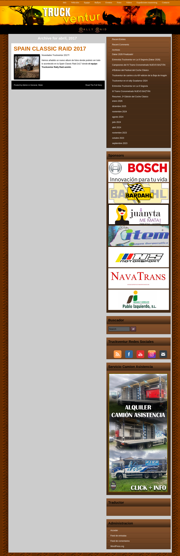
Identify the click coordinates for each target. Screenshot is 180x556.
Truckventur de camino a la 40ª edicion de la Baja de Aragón (139, 75)
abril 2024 (116, 127)
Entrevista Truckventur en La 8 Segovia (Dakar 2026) (136, 59)
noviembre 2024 (119, 111)
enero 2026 (117, 101)
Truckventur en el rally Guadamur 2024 (130, 81)
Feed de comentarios (120, 541)
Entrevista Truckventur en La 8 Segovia (130, 86)
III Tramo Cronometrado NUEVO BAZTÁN (131, 91)
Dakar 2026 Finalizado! (122, 54)
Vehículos (75, 2)
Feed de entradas (119, 536)
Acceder (114, 530)
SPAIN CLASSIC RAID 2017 (50, 48)
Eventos (109, 2)
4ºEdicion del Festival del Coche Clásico (130, 70)
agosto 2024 (117, 117)
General (33, 85)
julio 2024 (116, 122)
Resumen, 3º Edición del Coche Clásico (130, 96)
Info (64, 2)
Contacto (165, 2)
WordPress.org (117, 546)
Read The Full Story (93, 85)
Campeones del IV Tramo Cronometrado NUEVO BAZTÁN (139, 65)
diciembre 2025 (119, 106)
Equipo (87, 2)
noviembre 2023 (119, 133)
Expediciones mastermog (147, 2)
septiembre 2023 (119, 143)
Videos (129, 2)
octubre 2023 (118, 138)
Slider (40, 85)
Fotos (119, 2)
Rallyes (98, 2)
